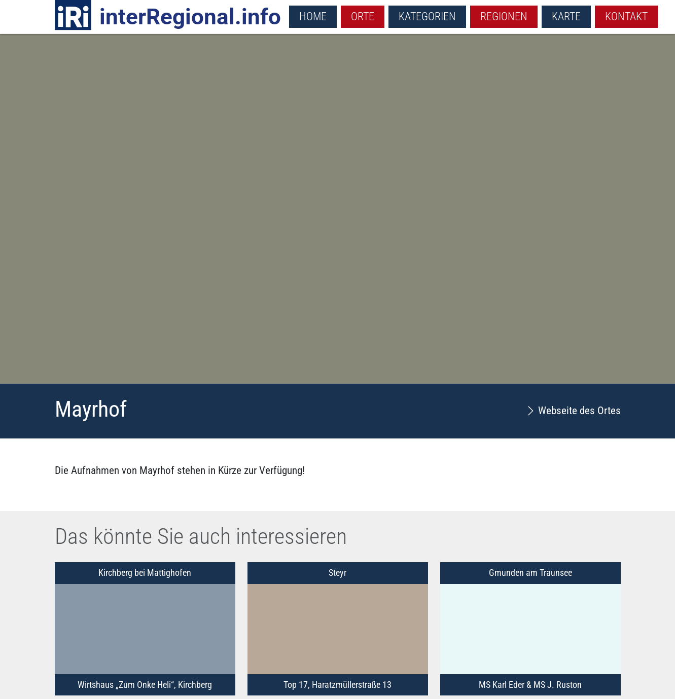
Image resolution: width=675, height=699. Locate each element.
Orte (362, 16)
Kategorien (427, 16)
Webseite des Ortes (573, 410)
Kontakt (626, 16)
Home (313, 16)
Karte (566, 16)
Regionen (503, 16)
